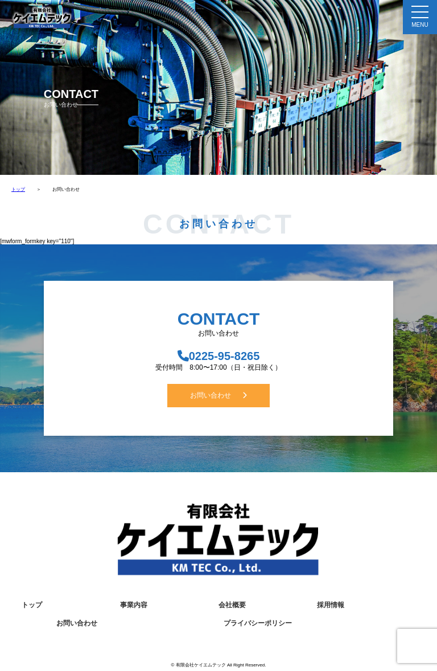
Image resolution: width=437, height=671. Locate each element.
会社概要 (232, 605)
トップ (18, 189)
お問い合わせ (218, 395)
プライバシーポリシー (258, 623)
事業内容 (133, 605)
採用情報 (330, 605)
